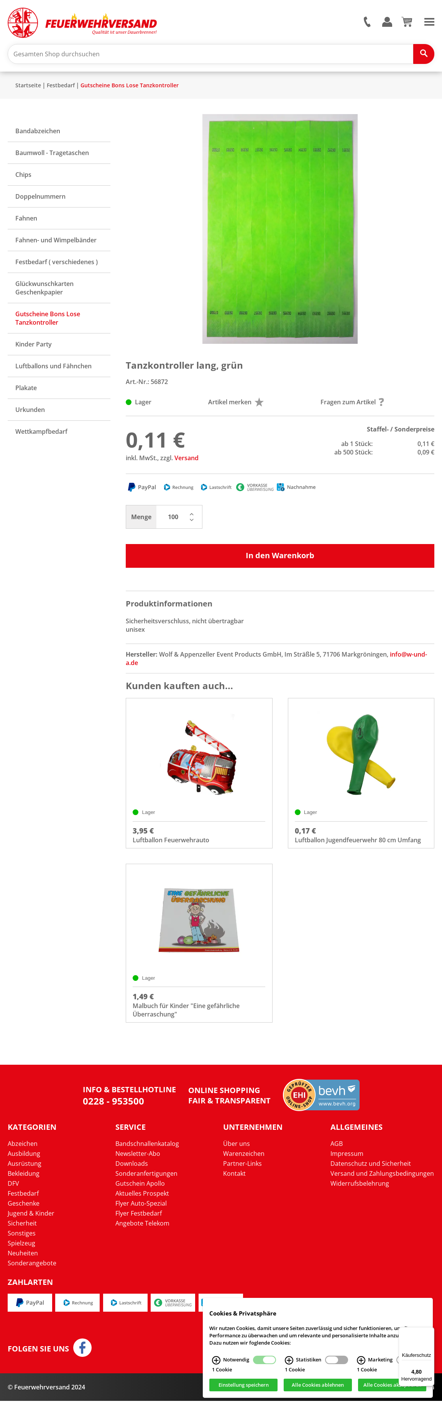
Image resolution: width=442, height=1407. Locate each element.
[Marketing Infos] (361, 1360)
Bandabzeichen (37, 134)
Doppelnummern (40, 199)
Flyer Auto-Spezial (141, 1209)
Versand (186, 461)
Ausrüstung (24, 1169)
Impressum (346, 1159)
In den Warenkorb (280, 558)
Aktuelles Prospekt (142, 1199)
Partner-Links (242, 1169)
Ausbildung (24, 1159)
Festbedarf (61, 88)
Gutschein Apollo (140, 1189)
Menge (141, 520)
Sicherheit (22, 1229)
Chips (23, 177)
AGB (336, 1150)
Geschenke (23, 1209)
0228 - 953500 (113, 1107)
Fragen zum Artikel (352, 405)
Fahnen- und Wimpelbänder (56, 243)
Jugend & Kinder (31, 1219)
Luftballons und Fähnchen (53, 369)
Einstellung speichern (244, 1385)
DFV (13, 1189)
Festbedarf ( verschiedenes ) (56, 265)
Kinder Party (33, 347)
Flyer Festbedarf (138, 1219)
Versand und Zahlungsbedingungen (382, 1179)
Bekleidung (23, 1179)
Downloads (131, 1169)
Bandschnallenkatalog (147, 1150)
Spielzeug (21, 1249)
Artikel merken (236, 405)
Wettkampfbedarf (41, 434)
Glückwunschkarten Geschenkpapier (44, 291)
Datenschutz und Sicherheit (370, 1169)
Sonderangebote (32, 1269)
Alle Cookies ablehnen (318, 1385)
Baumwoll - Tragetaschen (52, 156)
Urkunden (30, 413)
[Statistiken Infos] (289, 1360)
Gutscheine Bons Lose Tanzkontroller (130, 88)
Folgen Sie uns (38, 1355)
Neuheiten (23, 1259)
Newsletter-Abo (137, 1159)
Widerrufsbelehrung (359, 1189)
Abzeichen (23, 1150)
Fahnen (26, 221)
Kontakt (234, 1179)
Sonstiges (22, 1239)
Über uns (236, 1150)
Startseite (28, 88)
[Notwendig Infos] (216, 1360)
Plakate (26, 391)
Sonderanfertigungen (146, 1179)
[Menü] (429, 1331)
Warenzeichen (244, 1159)
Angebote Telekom (142, 1229)
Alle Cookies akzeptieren (392, 1385)
